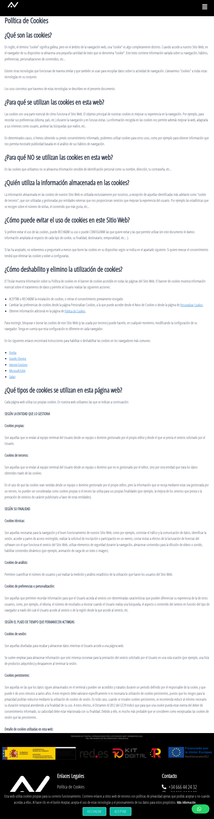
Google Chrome (18, 358)
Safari (12, 376)
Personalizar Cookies (192, 304)
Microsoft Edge (18, 370)
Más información (186, 802)
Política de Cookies (76, 311)
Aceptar (120, 811)
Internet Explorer (19, 364)
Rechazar (94, 811)
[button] (204, 7)
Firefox (13, 352)
